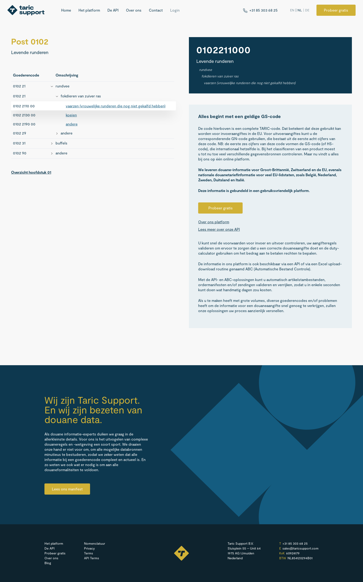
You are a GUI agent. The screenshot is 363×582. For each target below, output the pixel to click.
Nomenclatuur (94, 543)
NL (299, 10)
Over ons (133, 10)
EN (292, 10)
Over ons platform (213, 222)
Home (66, 10)
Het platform (89, 10)
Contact (156, 10)
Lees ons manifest (67, 489)
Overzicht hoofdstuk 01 (31, 172)
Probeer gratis (336, 10)
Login (175, 10)
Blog (47, 563)
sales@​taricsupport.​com (300, 548)
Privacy (89, 548)
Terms (88, 553)
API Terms (91, 558)
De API (113, 10)
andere (72, 124)
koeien (71, 115)
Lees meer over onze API (219, 229)
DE (307, 10)
